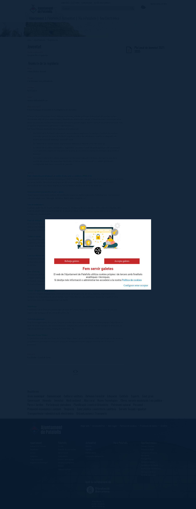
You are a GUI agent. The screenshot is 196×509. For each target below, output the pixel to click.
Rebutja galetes (71, 261)
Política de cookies (132, 280)
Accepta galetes (121, 261)
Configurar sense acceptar (136, 285)
